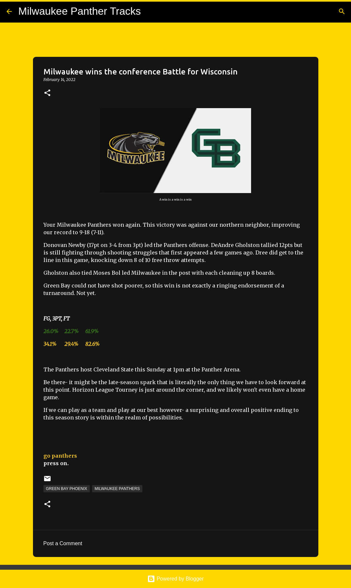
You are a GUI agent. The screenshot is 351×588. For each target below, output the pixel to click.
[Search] (342, 11)
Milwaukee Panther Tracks (79, 11)
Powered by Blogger (175, 578)
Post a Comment (62, 543)
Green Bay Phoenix (66, 488)
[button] (47, 93)
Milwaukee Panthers (117, 488)
